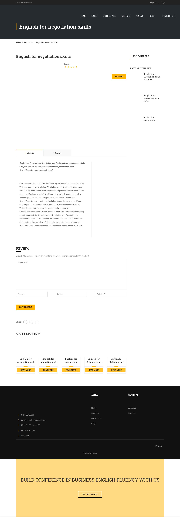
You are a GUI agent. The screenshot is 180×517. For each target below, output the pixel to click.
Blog (152, 16)
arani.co (94, 453)
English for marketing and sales (48, 360)
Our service (96, 418)
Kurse (94, 16)
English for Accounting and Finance (25, 360)
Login (163, 2)
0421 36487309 (25, 415)
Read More (26, 370)
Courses (95, 413)
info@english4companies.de (26, 2)
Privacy (158, 446)
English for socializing (71, 360)
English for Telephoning (116, 360)
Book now (118, 76)
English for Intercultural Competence (94, 360)
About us (132, 408)
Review (66, 64)
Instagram (23, 435)
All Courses (28, 42)
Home (83, 16)
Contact (131, 413)
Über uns (126, 16)
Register (153, 2)
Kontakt (140, 16)
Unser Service (109, 16)
